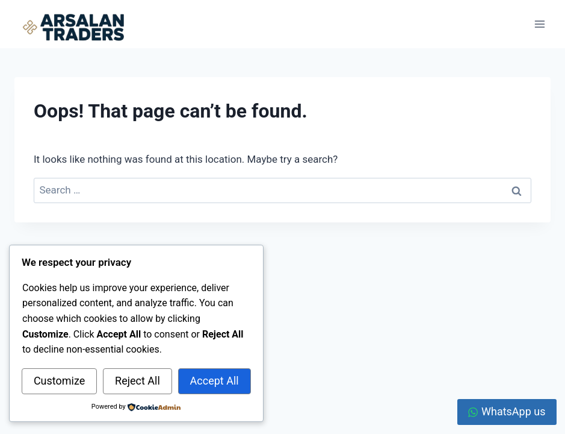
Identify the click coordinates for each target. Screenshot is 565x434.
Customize (59, 380)
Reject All (137, 380)
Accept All (214, 380)
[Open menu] (539, 23)
